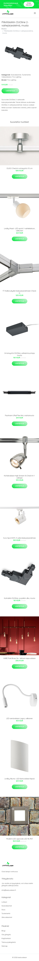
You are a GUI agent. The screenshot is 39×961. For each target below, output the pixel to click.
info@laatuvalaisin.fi (9, 890)
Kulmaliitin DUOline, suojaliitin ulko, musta (19, 598)
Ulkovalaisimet (7, 917)
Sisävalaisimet (16, 75)
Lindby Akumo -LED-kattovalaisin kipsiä (20, 779)
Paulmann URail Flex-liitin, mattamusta (19, 415)
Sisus (3, 910)
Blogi (3, 931)
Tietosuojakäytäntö (9, 942)
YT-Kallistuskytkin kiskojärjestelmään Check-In (20, 292)
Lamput (4, 902)
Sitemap (4, 946)
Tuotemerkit (26, 75)
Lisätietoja (10, 91)
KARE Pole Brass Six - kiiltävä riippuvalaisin (20, 658)
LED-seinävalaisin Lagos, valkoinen (19, 718)
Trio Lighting (16, 77)
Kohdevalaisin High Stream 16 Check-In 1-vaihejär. (19, 477)
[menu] (35, 13)
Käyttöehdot (6, 938)
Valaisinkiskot (6, 77)
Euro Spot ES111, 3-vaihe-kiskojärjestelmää (19, 538)
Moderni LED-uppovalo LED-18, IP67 (19, 839)
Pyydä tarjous (29, 4)
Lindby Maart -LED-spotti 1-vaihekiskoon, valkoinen (19, 229)
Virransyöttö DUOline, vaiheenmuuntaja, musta (19, 354)
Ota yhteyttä (6, 935)
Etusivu (4, 29)
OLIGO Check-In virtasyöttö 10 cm (19, 168)
